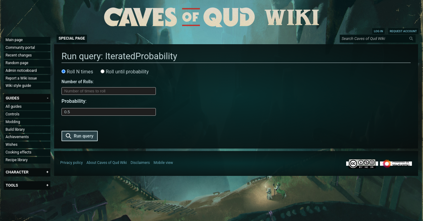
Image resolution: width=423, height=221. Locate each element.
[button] (12, 98)
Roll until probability (125, 72)
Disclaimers (140, 163)
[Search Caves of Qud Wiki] (379, 39)
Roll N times (77, 72)
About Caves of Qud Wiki (106, 163)
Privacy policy (71, 163)
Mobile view (163, 163)
